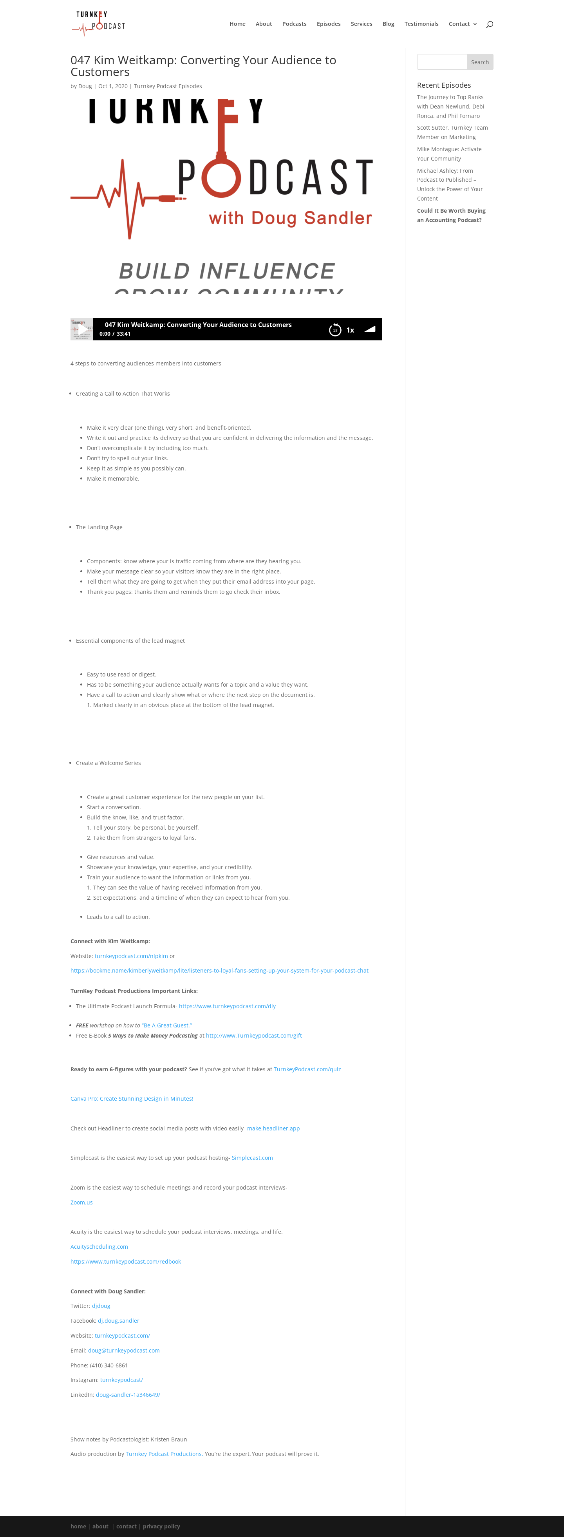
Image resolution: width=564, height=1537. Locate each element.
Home (238, 24)
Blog (388, 24)
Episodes (329, 24)
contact (126, 1526)
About (264, 24)
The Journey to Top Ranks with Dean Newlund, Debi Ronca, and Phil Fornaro (450, 106)
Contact (459, 24)
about (100, 1526)
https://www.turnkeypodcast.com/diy (227, 1006)
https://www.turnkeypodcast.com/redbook (125, 1261)
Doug (85, 86)
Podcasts (294, 24)
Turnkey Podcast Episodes (168, 86)
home (78, 1526)
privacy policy (161, 1526)
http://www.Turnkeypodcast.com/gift (254, 1035)
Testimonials (422, 24)
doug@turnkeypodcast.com (124, 1350)
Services (361, 24)
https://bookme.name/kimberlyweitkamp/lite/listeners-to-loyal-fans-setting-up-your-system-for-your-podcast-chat (219, 970)
